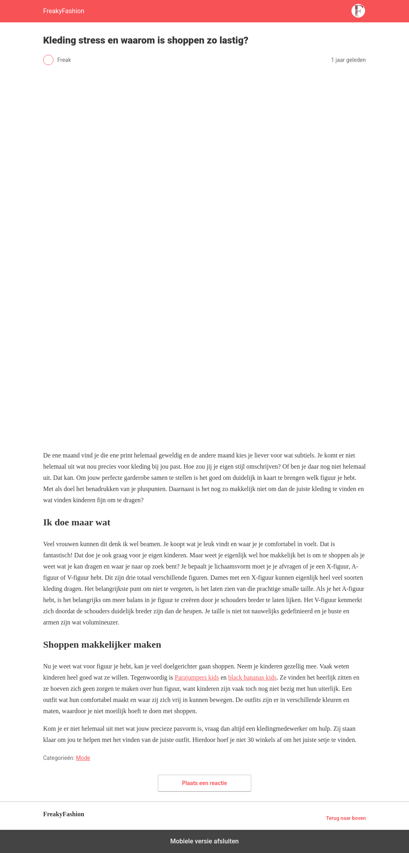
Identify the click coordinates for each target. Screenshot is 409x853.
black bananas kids (252, 677)
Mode (83, 758)
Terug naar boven (346, 818)
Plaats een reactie (204, 783)
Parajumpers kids (197, 677)
